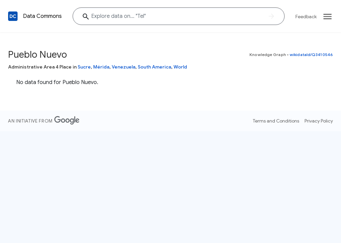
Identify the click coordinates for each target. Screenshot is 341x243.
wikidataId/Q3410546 (311, 54)
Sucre (84, 67)
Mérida (101, 67)
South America (154, 67)
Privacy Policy (319, 121)
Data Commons (42, 16)
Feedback (306, 17)
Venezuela (123, 67)
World (180, 67)
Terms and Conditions (276, 121)
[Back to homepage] (13, 16)
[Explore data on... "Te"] (178, 16)
